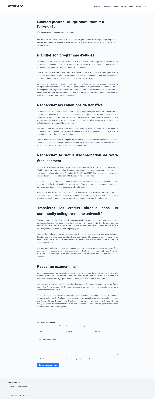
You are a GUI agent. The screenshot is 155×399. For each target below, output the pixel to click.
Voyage (131, 6)
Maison (123, 6)
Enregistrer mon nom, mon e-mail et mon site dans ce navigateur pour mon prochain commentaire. (70, 359)
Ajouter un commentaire (48, 339)
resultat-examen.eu (67, 95)
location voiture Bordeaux (18, 387)
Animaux (107, 6)
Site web (97, 332)
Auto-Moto (97, 6)
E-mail (69, 331)
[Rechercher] (146, 6)
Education (70, 32)
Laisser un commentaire (48, 365)
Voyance (139, 6)
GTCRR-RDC (15, 6)
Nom (41, 331)
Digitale (115, 6)
